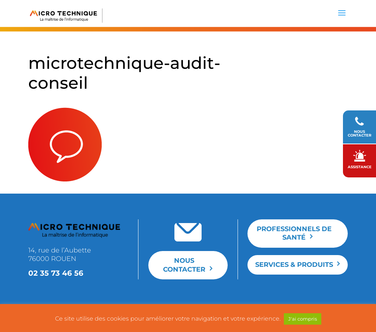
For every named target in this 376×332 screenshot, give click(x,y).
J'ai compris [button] (302, 319)
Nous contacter (184, 265)
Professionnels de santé (294, 233)
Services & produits (294, 265)
